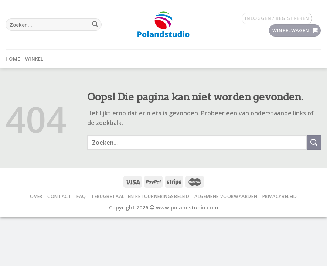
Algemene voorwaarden (225, 196)
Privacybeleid (279, 196)
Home (13, 58)
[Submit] (95, 24)
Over (36, 196)
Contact (59, 196)
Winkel (34, 58)
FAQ (81, 196)
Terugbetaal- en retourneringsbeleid (140, 196)
